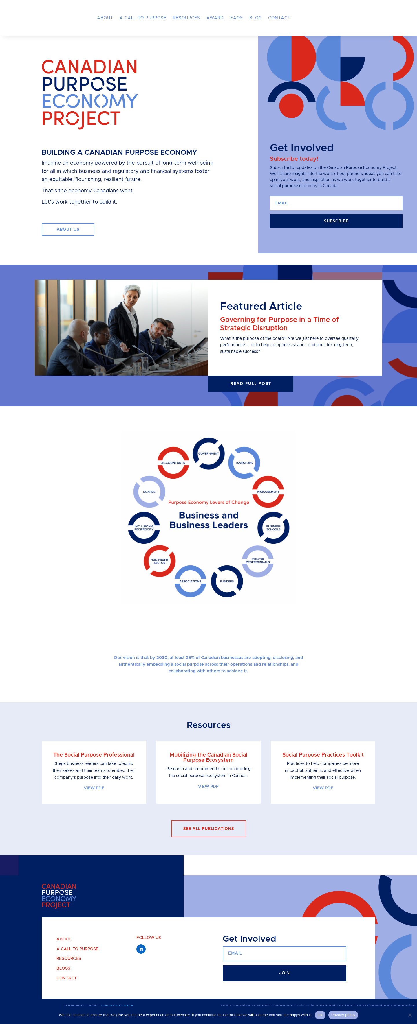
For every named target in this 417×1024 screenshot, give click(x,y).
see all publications (208, 838)
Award (215, 18)
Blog (255, 18)
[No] (410, 1015)
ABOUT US (68, 239)
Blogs (63, 978)
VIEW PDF (94, 798)
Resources (186, 18)
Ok (320, 1015)
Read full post (251, 393)
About (105, 18)
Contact (279, 18)
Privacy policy (343, 1015)
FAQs (236, 18)
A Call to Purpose (143, 18)
